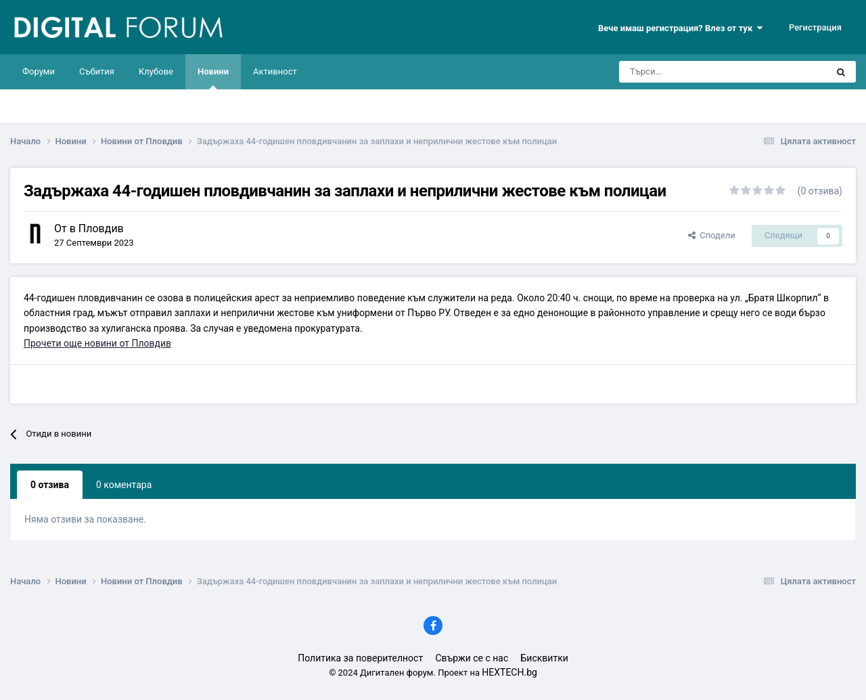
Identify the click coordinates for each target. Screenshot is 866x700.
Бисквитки (544, 658)
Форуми (38, 71)
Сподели (711, 235)
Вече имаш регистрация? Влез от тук (680, 28)
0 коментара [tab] (124, 484)
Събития (96, 71)
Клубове (156, 71)
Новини (213, 77)
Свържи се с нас (471, 658)
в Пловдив (97, 228)
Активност (275, 71)
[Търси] (684, 72)
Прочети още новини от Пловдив (97, 343)
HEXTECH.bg (509, 672)
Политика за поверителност (360, 658)
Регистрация (815, 27)
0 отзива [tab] (49, 484)
